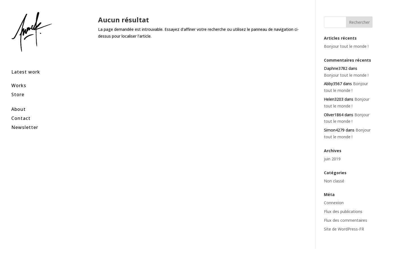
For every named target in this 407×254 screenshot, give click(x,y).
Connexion (334, 202)
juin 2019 (332, 159)
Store (17, 87)
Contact (21, 110)
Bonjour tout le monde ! (346, 46)
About (18, 101)
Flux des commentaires (345, 220)
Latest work (25, 64)
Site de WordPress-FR (344, 229)
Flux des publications (343, 211)
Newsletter (24, 119)
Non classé (334, 181)
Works (18, 78)
